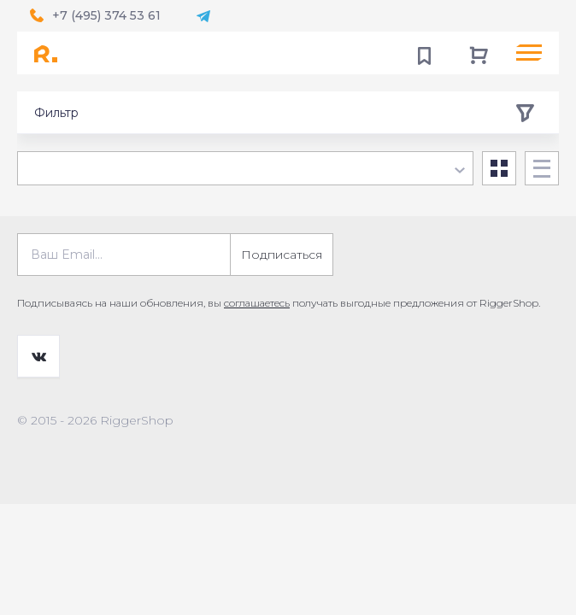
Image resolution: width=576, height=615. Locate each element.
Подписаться (281, 254)
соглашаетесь (257, 302)
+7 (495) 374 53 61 (106, 15)
